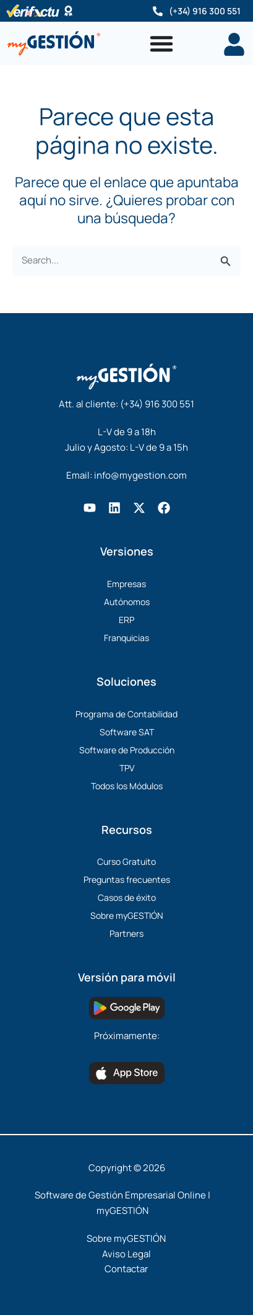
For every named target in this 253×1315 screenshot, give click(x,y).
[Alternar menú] (161, 43)
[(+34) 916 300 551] (158, 11)
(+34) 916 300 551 (205, 11)
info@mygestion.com (140, 475)
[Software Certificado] (68, 11)
